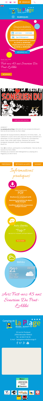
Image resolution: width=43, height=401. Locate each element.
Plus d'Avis (20, 241)
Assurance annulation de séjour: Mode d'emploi (20, 201)
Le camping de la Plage (8, 129)
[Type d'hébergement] (22, 37)
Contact (15, 2)
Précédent (6, 164)
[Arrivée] (18, 33)
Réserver (6, 74)
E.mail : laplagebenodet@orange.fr (23, 339)
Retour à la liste (23, 164)
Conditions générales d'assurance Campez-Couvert (21, 205)
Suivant (38, 164)
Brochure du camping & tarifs (20, 197)
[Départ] (29, 33)
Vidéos (7, 2)
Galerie (11, 2)
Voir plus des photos (21, 120)
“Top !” (21, 230)
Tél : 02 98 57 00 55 (23, 337)
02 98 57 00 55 (35, 2)
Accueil (2, 59)
